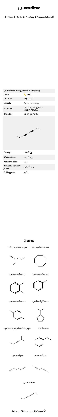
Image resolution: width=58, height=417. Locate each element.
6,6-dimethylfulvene (40, 301)
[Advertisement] (29, 55)
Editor (15, 411)
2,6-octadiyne (40, 355)
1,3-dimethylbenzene (40, 274)
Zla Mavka (38, 411)
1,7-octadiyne (17, 355)
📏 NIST (28, 94)
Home (10, 17)
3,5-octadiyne (29, 382)
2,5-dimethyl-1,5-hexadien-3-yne (17, 328)
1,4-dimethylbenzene (17, 301)
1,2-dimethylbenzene (17, 274)
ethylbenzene (43, 328)
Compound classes (44, 17)
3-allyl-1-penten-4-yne (17, 247)
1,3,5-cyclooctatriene (40, 247)
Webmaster (25, 411)
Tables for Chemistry (25, 17)
